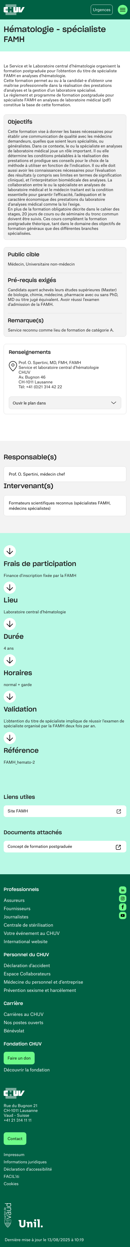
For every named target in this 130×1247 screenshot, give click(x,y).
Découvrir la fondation (27, 1069)
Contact (15, 1138)
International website (26, 941)
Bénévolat (14, 1030)
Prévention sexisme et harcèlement (40, 990)
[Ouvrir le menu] (122, 9)
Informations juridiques (25, 1161)
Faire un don (21, 1058)
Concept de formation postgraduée (65, 846)
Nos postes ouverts (23, 1022)
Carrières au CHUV (24, 1014)
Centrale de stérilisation (28, 925)
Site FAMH (43, 810)
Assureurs (14, 900)
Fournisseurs (17, 908)
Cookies (11, 1183)
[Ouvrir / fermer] (65, 403)
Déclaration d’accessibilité (28, 1169)
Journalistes (16, 916)
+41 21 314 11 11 (17, 1120)
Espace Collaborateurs (27, 973)
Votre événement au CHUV (32, 933)
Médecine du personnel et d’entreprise (43, 982)
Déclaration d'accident (27, 965)
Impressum (14, 1154)
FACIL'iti (11, 1176)
